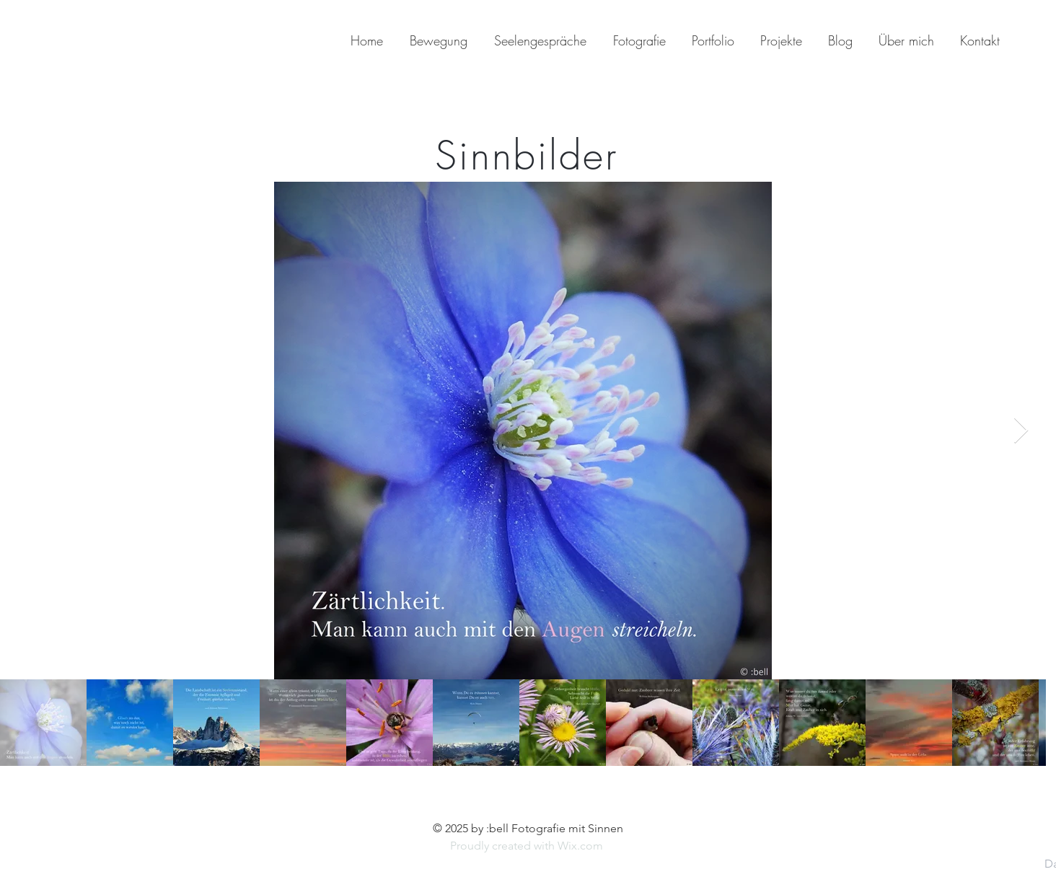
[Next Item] (1021, 431)
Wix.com (582, 845)
